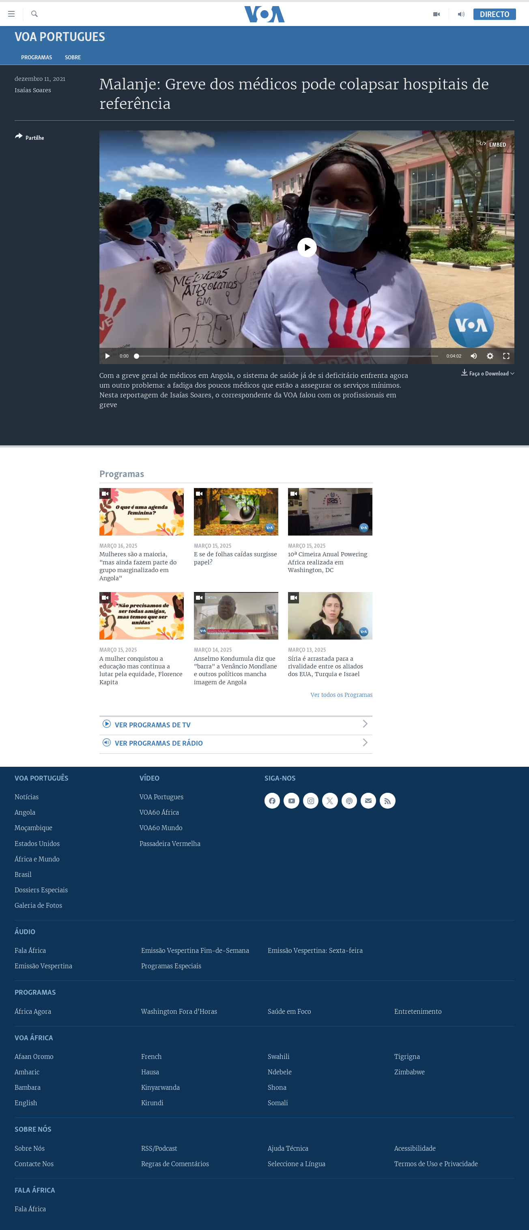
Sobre (73, 58)
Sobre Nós (30, 1148)
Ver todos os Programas (341, 695)
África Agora (33, 1011)
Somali (278, 1103)
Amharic (27, 1072)
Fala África (30, 950)
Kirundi (152, 1103)
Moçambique (33, 828)
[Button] (29, 138)
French (151, 1056)
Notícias (27, 797)
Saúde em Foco (289, 1011)
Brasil (23, 874)
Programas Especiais (171, 966)
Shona (277, 1087)
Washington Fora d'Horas (179, 1011)
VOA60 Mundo (161, 828)
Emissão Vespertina (43, 966)
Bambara (28, 1087)
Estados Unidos (37, 843)
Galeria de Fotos (38, 905)
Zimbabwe (409, 1072)
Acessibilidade (415, 1148)
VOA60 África (159, 812)
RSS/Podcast (159, 1148)
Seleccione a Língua (296, 1163)
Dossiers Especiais (41, 890)
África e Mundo (37, 859)
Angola (25, 812)
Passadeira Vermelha (170, 843)
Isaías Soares (33, 90)
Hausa (150, 1072)
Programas (36, 58)
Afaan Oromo (34, 1056)
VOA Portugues (161, 797)
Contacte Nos (34, 1163)
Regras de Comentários (175, 1163)
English (26, 1103)
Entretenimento (418, 1011)
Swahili (279, 1056)
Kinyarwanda (160, 1087)
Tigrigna (407, 1056)
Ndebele (280, 1072)
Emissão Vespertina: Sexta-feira (315, 950)
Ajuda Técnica (288, 1148)
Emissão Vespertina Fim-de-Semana (195, 950)
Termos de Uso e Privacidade (436, 1163)
